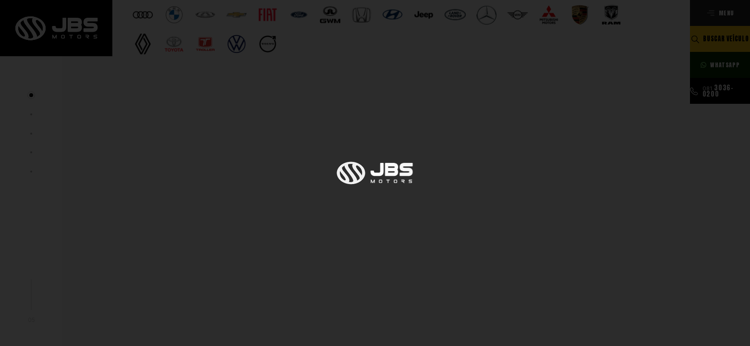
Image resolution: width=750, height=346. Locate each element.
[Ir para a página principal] (56, 28)
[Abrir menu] (720, 13)
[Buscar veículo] (720, 39)
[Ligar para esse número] (720, 91)
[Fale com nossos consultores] (720, 65)
